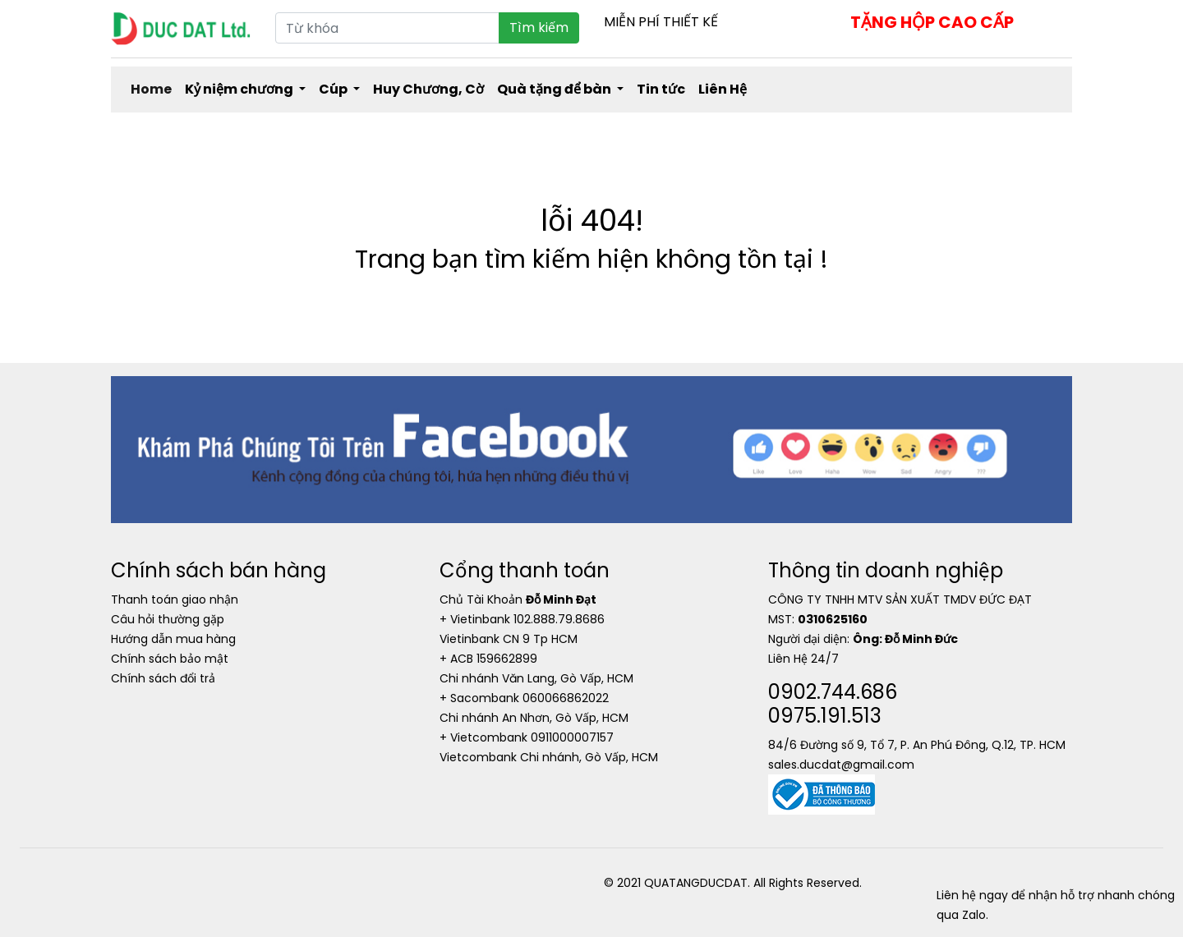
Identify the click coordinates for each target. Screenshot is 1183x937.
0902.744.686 (832, 691)
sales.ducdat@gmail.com (841, 764)
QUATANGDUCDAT (696, 883)
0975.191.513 (824, 715)
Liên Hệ (722, 89)
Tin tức (661, 89)
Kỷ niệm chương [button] (240, 89)
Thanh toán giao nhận (174, 599)
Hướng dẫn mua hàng (173, 639)
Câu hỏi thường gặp (167, 619)
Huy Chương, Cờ (428, 89)
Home (151, 89)
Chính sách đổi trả (163, 678)
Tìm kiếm (538, 27)
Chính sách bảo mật (169, 658)
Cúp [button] (334, 89)
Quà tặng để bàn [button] (555, 89)
